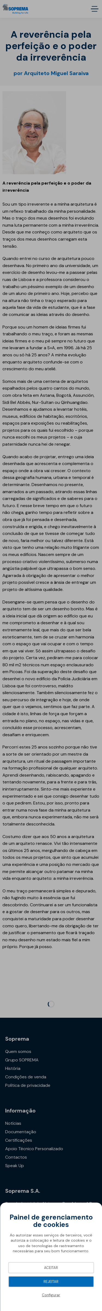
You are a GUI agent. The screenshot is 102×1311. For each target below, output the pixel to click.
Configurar (51, 1295)
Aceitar (51, 1267)
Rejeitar (51, 1281)
